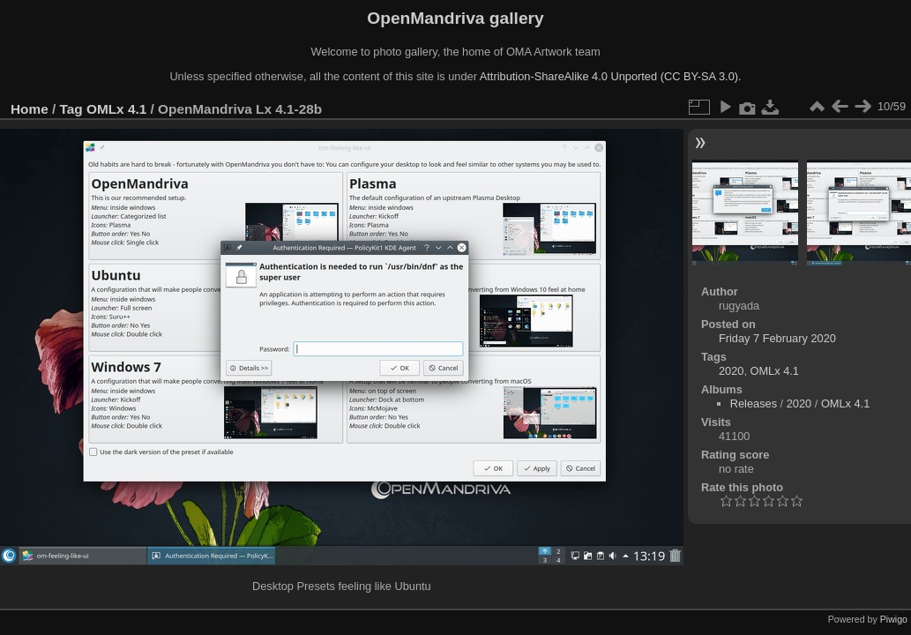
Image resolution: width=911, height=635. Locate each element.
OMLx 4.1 (116, 108)
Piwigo (893, 619)
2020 (731, 370)
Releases (753, 403)
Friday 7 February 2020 (777, 338)
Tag (71, 108)
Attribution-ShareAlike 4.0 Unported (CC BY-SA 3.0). (611, 76)
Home (30, 108)
